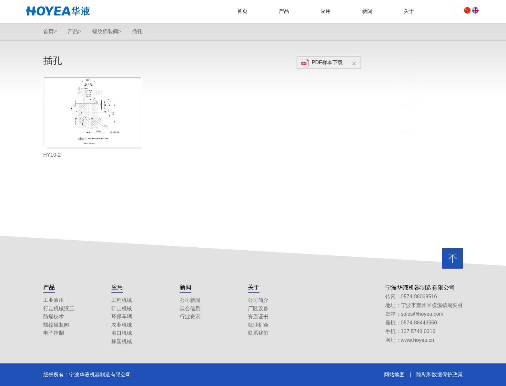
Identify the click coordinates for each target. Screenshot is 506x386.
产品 (284, 11)
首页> (49, 31)
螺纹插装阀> (106, 31)
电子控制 (400, 131)
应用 (325, 11)
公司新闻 (190, 300)
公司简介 (258, 300)
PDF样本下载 (326, 62)
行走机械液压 (406, 92)
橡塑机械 (121, 341)
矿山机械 (121, 308)
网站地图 (394, 374)
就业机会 (258, 325)
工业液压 (400, 79)
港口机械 (121, 333)
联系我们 (258, 333)
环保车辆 (121, 316)
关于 (409, 11)
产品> (74, 31)
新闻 (367, 11)
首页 (242, 11)
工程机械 (121, 300)
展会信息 (190, 308)
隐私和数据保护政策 (439, 374)
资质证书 (258, 316)
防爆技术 (400, 105)
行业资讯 (190, 316)
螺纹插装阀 (403, 118)
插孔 (137, 31)
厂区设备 (258, 308)
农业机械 (121, 325)
